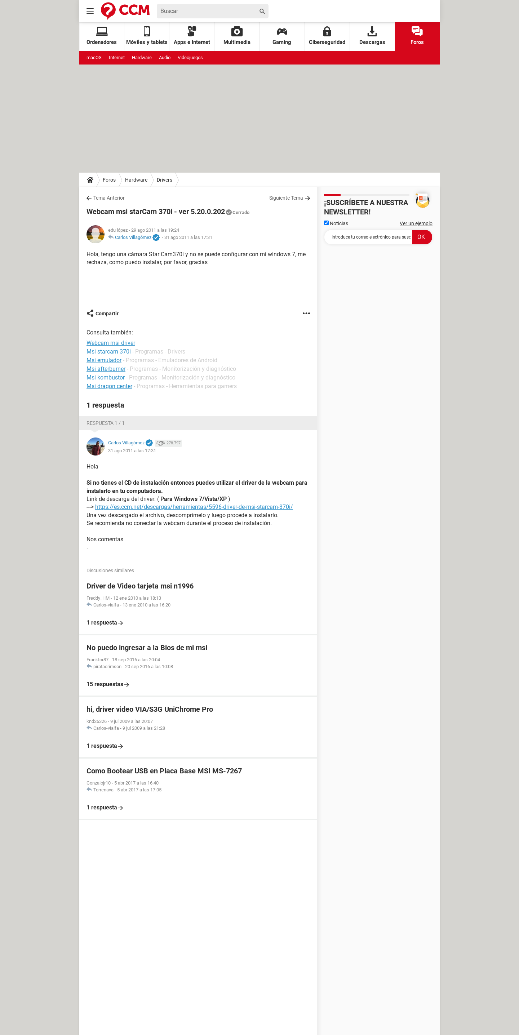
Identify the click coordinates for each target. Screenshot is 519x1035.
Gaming (281, 35)
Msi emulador (103, 360)
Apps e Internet (192, 35)
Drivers (164, 180)
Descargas (372, 35)
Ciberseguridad (327, 35)
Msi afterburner (105, 368)
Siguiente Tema (286, 198)
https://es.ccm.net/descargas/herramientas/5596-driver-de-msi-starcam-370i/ (194, 506)
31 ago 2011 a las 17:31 (188, 237)
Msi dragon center (109, 386)
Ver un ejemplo (416, 223)
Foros (417, 35)
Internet (117, 57)
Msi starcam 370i (108, 351)
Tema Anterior (109, 198)
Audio (164, 57)
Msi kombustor (105, 377)
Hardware (142, 57)
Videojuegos (190, 57)
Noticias (336, 223)
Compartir (107, 313)
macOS (94, 57)
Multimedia (236, 35)
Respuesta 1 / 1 (105, 423)
